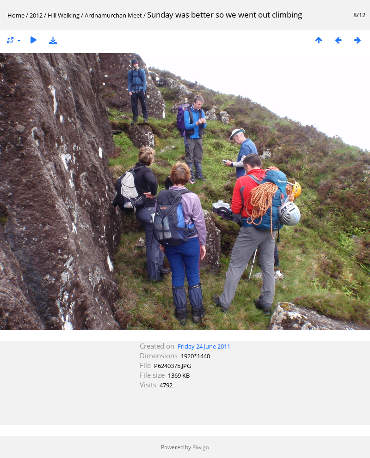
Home (16, 15)
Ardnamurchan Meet (113, 15)
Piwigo (200, 447)
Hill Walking (64, 15)
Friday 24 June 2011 (204, 346)
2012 (36, 15)
